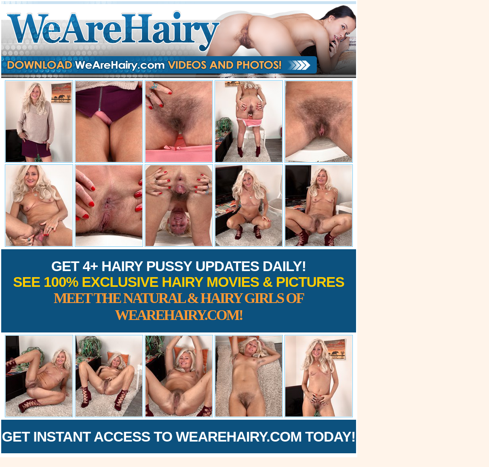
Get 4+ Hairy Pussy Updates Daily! (178, 290)
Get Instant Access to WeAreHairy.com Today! (179, 436)
